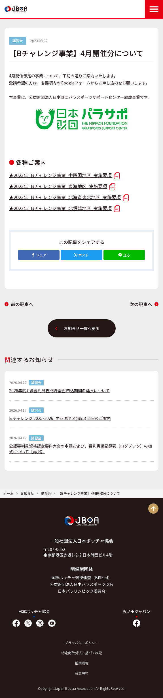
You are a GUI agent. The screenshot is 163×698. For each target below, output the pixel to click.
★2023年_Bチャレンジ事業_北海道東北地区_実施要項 (69, 197)
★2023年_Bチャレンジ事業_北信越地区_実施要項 (64, 208)
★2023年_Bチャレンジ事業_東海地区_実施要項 (62, 186)
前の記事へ (19, 304)
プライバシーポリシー (82, 642)
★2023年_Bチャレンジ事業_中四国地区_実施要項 (64, 175)
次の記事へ (144, 304)
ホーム (8, 493)
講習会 (46, 493)
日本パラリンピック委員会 (81, 591)
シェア (38, 254)
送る (124, 254)
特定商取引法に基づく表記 (81, 652)
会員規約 (81, 673)
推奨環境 (81, 662)
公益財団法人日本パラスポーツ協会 (81, 584)
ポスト (81, 254)
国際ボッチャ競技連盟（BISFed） (81, 577)
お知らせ (27, 493)
